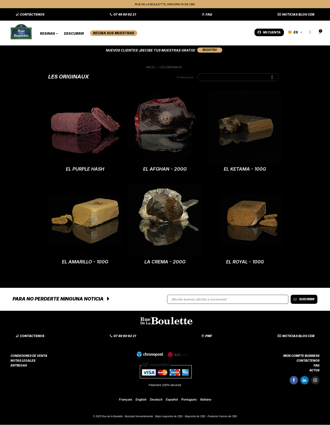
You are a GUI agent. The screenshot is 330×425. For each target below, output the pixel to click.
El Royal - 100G (245, 262)
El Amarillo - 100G (85, 262)
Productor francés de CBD (222, 416)
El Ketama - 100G (245, 169)
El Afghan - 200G (165, 169)
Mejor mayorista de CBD (169, 416)
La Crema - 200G (164, 262)
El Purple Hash (85, 169)
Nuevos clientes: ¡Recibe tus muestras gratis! (149, 50)
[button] (30, 14)
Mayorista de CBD (195, 416)
